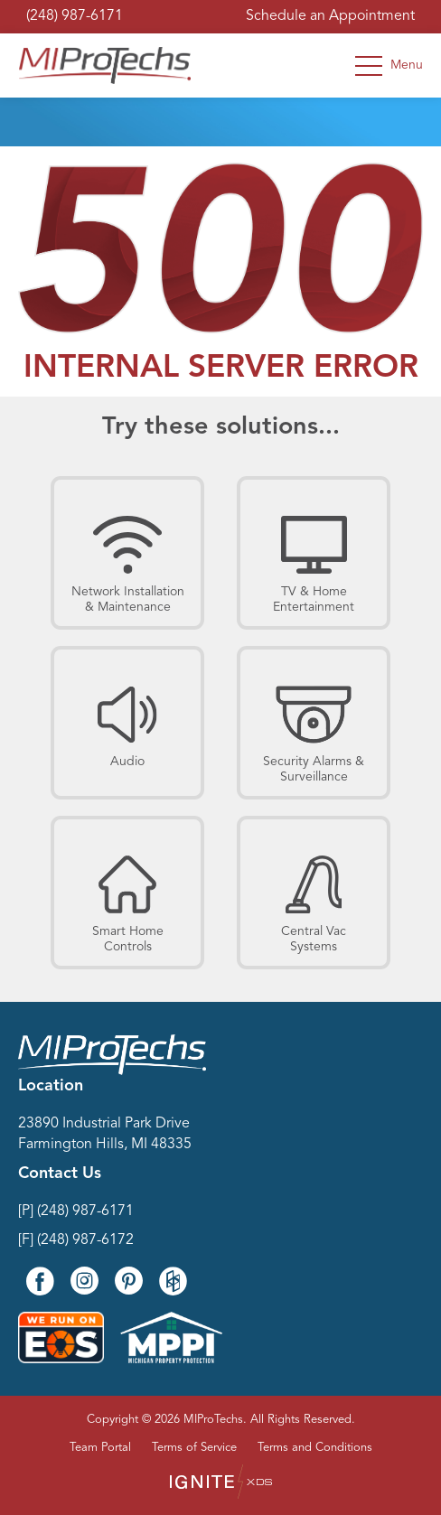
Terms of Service (194, 1448)
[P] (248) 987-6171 (76, 1211)
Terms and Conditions (315, 1448)
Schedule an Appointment (330, 16)
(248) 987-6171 (74, 16)
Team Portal (100, 1448)
